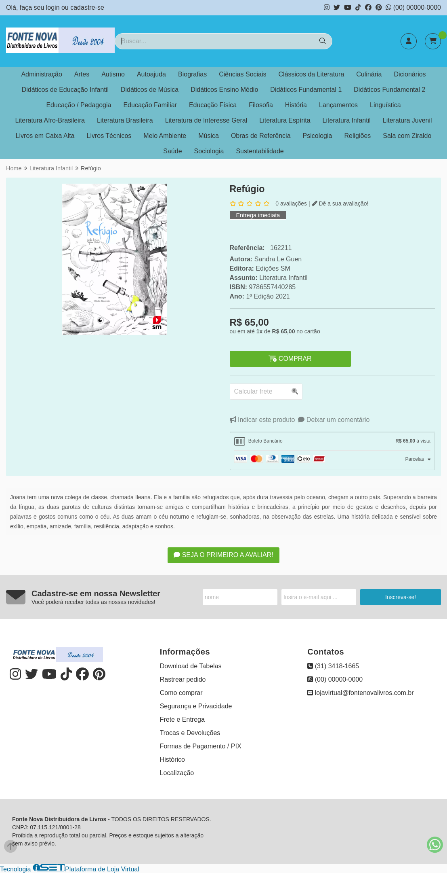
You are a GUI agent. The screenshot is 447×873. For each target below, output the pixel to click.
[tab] (332, 441)
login (53, 7)
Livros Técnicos (109, 135)
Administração (41, 74)
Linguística (385, 105)
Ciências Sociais (242, 74)
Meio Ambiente (164, 135)
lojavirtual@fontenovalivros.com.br (360, 692)
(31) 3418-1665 (333, 666)
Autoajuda (151, 74)
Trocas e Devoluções (190, 732)
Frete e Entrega (182, 719)
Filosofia (261, 105)
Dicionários (410, 74)
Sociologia (209, 151)
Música (208, 135)
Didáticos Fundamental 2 (389, 89)
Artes (81, 74)
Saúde (172, 151)
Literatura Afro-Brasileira (50, 120)
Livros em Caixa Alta (45, 135)
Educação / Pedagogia (78, 105)
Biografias (192, 74)
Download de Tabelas (191, 666)
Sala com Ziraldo (407, 135)
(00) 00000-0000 (413, 7)
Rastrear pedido (183, 679)
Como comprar (181, 692)
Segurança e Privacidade (196, 706)
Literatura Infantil (347, 120)
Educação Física (213, 105)
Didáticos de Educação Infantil (65, 89)
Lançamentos (338, 105)
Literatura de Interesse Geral (206, 120)
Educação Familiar (150, 105)
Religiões (357, 135)
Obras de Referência (261, 135)
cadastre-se (87, 7)
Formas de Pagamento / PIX (200, 746)
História (296, 105)
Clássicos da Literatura (311, 74)
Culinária (369, 74)
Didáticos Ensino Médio (224, 89)
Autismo (113, 74)
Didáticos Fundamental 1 (306, 89)
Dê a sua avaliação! (340, 203)
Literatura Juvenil (407, 120)
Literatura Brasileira (125, 120)
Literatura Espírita (284, 120)
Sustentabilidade (259, 151)
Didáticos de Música (149, 89)
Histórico (172, 759)
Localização (177, 772)
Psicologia (317, 135)
